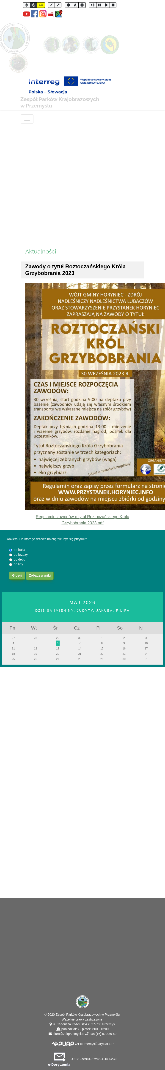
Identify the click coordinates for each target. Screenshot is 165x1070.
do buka (19, 550)
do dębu (19, 559)
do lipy (18, 564)
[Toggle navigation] (27, 119)
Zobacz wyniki (40, 575)
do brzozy (21, 554)
